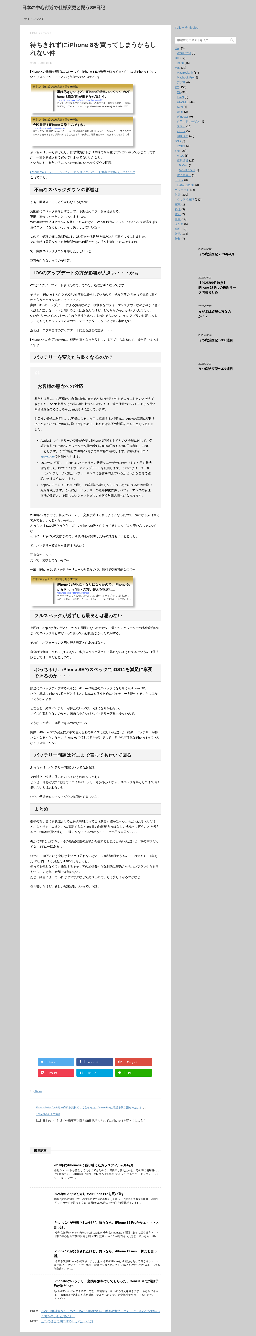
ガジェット (182, 189)
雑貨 (178, 238)
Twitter (181, 145)
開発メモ (182, 136)
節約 (178, 228)
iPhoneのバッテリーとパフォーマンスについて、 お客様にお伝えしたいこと (82, 172)
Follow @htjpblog (186, 27)
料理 (178, 209)
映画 (178, 219)
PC (177, 87)
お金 (178, 150)
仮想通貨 (182, 160)
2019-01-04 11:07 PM (48, 1114)
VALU (180, 155)
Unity (180, 111)
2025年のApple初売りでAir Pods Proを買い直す (89, 1194)
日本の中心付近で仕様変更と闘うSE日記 (63, 7)
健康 (178, 194)
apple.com (48, 456)
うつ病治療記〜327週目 (215, 369)
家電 (178, 204)
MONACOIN (187, 170)
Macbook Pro (185, 77)
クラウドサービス (188, 121)
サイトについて (34, 18)
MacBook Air (185, 72)
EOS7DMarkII (185, 185)
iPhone (38, 1091)
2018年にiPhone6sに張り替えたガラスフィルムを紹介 (94, 1165)
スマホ (181, 126)
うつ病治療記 (185, 199)
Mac (177, 67)
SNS (178, 141)
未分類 (179, 224)
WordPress (184, 53)
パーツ (181, 131)
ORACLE (183, 102)
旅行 (178, 214)
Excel (180, 97)
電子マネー (184, 175)
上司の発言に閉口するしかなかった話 (67, 1321)
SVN (180, 106)
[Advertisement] (95, 936)
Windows (183, 116)
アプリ (181, 82)
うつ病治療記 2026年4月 (216, 254)
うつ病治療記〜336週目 (215, 340)
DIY (177, 58)
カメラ (179, 180)
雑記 (178, 233)
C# (179, 92)
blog (177, 48)
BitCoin (183, 165)
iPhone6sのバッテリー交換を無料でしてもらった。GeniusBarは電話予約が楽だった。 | (88, 1107)
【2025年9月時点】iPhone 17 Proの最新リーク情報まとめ (217, 287)
